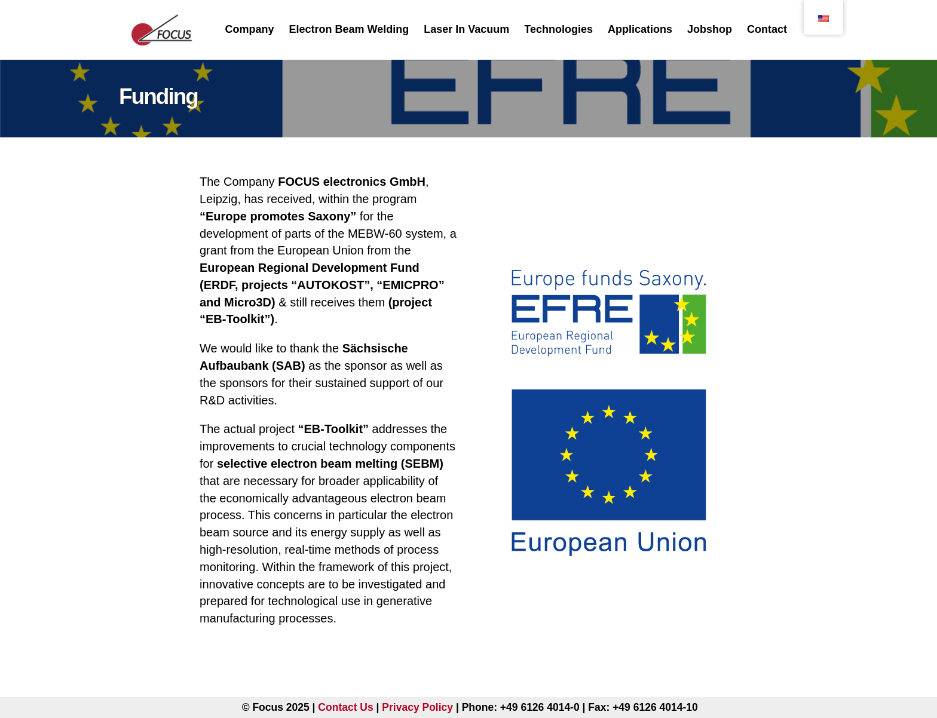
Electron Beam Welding (349, 29)
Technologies (558, 29)
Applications (640, 29)
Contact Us (345, 707)
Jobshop (709, 29)
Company (249, 29)
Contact (767, 29)
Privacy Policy (417, 707)
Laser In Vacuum (466, 29)
